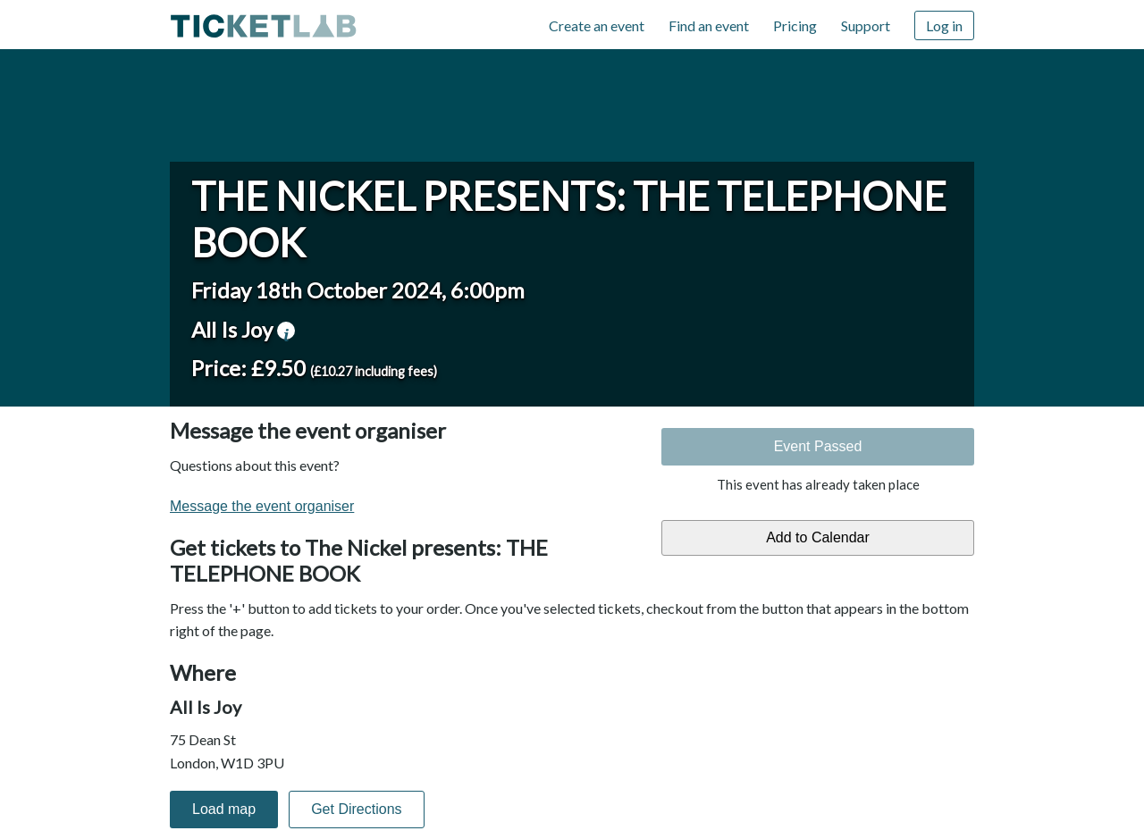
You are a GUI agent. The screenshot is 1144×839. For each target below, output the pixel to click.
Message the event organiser (262, 506)
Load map (224, 809)
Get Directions (356, 809)
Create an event (596, 25)
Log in (944, 25)
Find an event (709, 25)
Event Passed (818, 446)
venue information (286, 331)
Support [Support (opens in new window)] (865, 25)
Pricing (795, 25)
